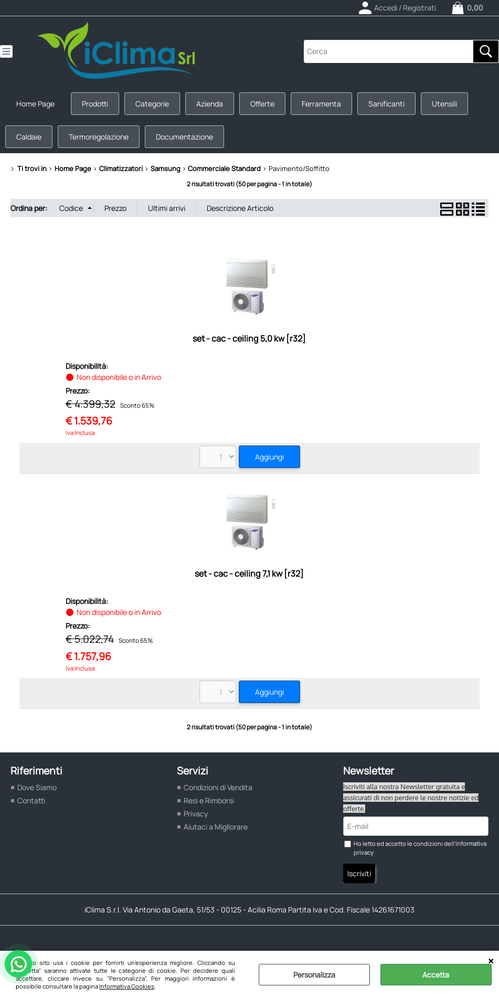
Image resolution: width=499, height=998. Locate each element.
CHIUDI (491, 961)
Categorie (152, 104)
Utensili (444, 104)
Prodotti (95, 104)
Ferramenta (321, 104)
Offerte (262, 104)
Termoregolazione (99, 137)
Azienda (209, 104)
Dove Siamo (37, 787)
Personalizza (314, 975)
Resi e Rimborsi (209, 800)
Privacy (196, 814)
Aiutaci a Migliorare (216, 827)
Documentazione (184, 137)
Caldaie (28, 137)
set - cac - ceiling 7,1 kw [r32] (249, 573)
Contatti (31, 800)
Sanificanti (386, 104)
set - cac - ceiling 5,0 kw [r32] (249, 338)
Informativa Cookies (126, 986)
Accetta (435, 975)
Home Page (35, 104)
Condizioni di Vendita (218, 787)
